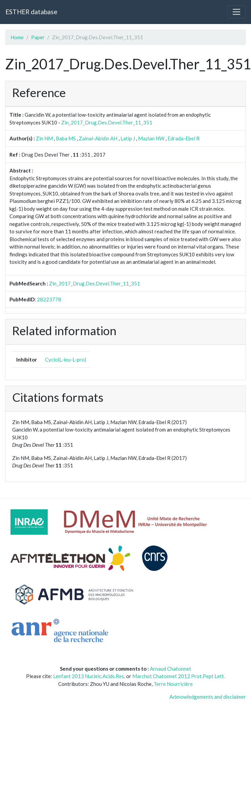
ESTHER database (31, 12)
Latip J (127, 138)
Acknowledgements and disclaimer (207, 697)
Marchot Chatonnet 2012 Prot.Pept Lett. (178, 676)
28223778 (49, 299)
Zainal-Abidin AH (98, 138)
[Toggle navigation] (236, 11)
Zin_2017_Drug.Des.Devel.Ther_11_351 (106, 122)
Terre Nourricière (173, 684)
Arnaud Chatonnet (170, 669)
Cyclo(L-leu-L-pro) (65, 359)
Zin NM (44, 138)
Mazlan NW (151, 138)
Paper (38, 37)
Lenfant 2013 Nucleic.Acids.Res (88, 676)
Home (17, 37)
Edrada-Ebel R (183, 138)
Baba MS (66, 138)
